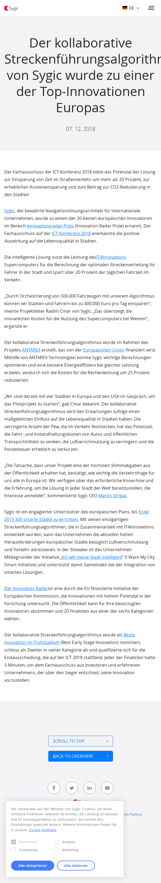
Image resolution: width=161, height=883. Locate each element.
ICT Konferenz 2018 (71, 233)
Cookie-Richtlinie (42, 830)
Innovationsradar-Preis (50, 226)
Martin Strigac (112, 496)
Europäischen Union (104, 350)
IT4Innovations (111, 257)
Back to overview (80, 756)
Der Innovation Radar (26, 588)
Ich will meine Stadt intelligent (92, 557)
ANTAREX (31, 350)
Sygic (9, 211)
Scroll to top (80, 741)
